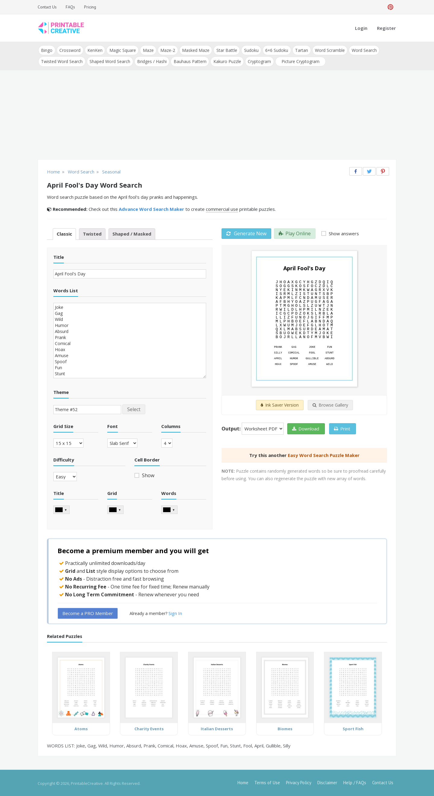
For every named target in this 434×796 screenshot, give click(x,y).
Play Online (295, 233)
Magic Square (121, 50)
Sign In (175, 612)
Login (361, 28)
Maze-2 (166, 50)
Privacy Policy (298, 782)
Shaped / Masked (131, 233)
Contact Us (47, 7)
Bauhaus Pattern (189, 61)
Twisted (92, 233)
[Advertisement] (217, 114)
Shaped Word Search (109, 61)
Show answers (343, 233)
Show (147, 474)
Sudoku (249, 50)
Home (242, 782)
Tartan (299, 50)
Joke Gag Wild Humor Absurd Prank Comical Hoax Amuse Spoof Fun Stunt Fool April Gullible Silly (129, 339)
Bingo (46, 50)
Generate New (246, 233)
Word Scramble (327, 50)
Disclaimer (327, 782)
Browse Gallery (330, 404)
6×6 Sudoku (274, 50)
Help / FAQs (354, 782)
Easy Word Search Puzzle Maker (324, 455)
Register (386, 28)
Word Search (361, 50)
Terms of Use (267, 782)
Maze (147, 50)
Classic (64, 233)
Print (342, 428)
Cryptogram (258, 61)
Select (133, 408)
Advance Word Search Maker (151, 208)
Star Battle (225, 50)
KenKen (94, 50)
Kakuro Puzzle (226, 61)
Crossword (69, 50)
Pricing (90, 7)
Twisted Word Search (62, 61)
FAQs (70, 7)
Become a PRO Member (87, 612)
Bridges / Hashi (151, 61)
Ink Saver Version (280, 404)
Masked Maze (194, 50)
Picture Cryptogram (299, 61)
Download (305, 428)
